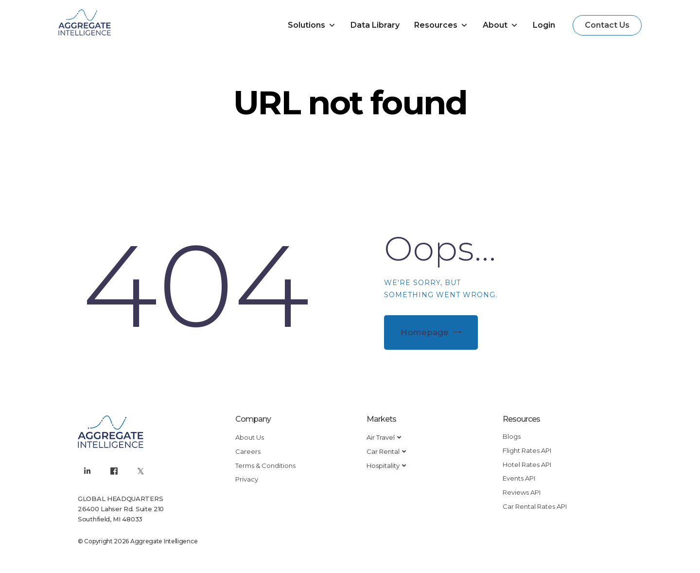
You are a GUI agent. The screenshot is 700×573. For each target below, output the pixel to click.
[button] (607, 25)
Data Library (375, 25)
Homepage (425, 332)
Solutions (312, 25)
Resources (441, 25)
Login (544, 25)
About (500, 25)
